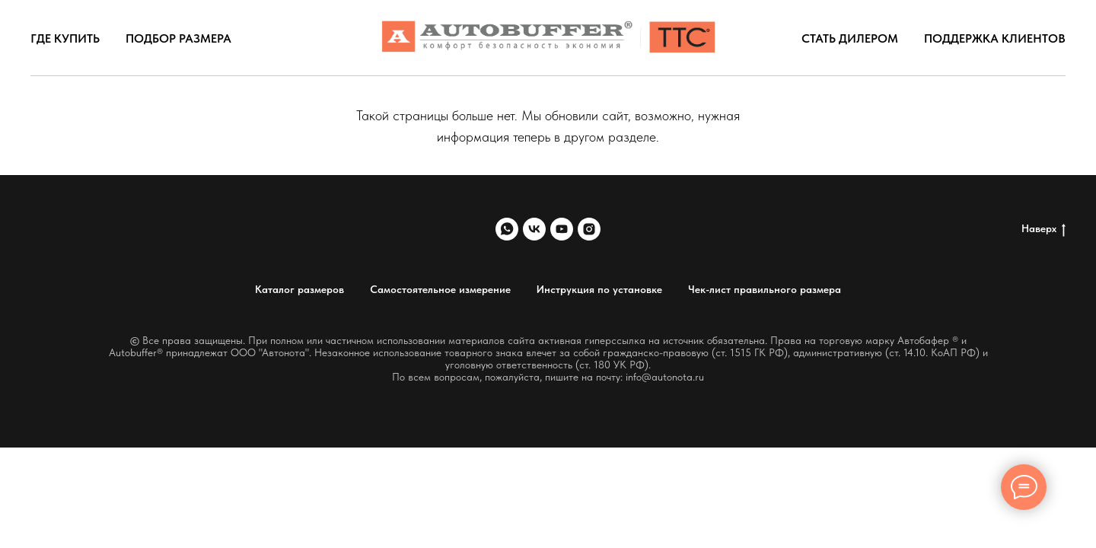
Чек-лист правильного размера (764, 289)
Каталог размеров (299, 289)
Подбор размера (178, 38)
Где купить (65, 38)
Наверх (1043, 229)
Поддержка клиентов (995, 38)
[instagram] (589, 229)
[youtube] (561, 229)
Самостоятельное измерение (440, 289)
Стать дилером (849, 38)
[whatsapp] (506, 229)
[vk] (534, 229)
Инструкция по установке (599, 289)
